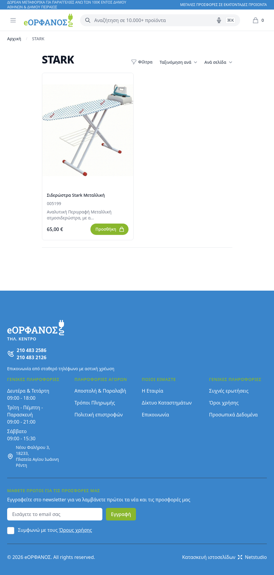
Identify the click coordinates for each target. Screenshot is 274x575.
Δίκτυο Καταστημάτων (167, 402)
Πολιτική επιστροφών (98, 414)
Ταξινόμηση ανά (178, 62)
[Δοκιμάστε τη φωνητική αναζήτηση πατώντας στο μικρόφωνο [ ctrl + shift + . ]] (219, 20)
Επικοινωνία (155, 414)
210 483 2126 (31, 357)
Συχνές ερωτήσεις (229, 391)
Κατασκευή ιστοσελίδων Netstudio (224, 557)
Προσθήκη (110, 229)
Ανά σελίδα (218, 62)
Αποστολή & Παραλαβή (100, 391)
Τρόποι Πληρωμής (94, 402)
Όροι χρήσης (224, 402)
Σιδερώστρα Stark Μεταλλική (76, 195)
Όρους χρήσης (75, 530)
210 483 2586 (31, 350)
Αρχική (14, 38)
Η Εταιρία (152, 391)
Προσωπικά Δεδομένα (233, 414)
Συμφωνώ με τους (55, 530)
